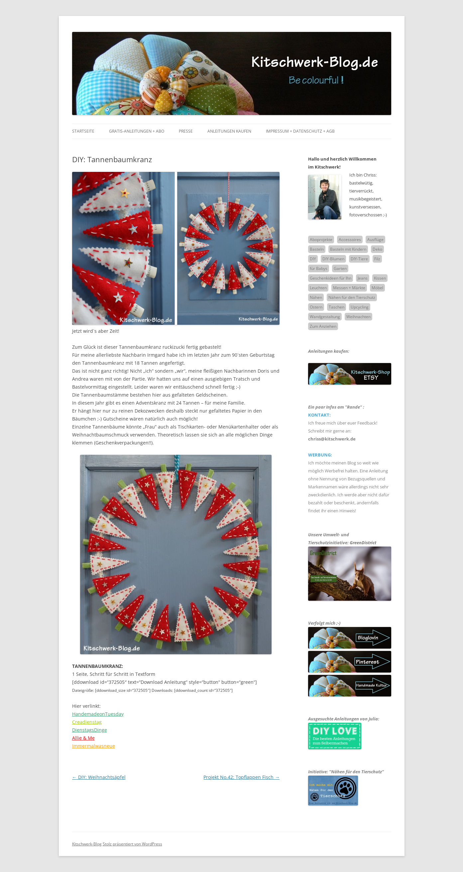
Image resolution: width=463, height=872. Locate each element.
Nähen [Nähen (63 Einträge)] (316, 297)
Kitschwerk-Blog (87, 844)
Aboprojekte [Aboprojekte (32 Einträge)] (321, 239)
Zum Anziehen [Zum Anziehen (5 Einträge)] (323, 326)
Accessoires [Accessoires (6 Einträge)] (350, 239)
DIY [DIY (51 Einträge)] (313, 259)
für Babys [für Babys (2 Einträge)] (318, 268)
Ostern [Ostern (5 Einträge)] (316, 307)
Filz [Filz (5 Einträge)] (377, 259)
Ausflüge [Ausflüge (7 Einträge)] (375, 239)
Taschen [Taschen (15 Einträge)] (336, 307)
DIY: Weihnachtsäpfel (99, 777)
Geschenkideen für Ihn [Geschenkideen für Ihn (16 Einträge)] (330, 278)
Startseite (83, 131)
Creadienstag (87, 722)
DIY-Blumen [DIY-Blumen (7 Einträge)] (333, 259)
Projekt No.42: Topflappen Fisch (241, 777)
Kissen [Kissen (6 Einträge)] (380, 278)
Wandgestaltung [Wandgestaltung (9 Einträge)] (325, 316)
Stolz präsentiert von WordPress (132, 844)
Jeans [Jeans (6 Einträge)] (363, 278)
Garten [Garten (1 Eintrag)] (340, 268)
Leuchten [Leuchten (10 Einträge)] (318, 288)
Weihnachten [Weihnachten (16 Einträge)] (358, 316)
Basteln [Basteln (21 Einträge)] (317, 249)
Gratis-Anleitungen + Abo (136, 131)
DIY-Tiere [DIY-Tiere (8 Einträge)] (359, 259)
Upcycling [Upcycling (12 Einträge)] (360, 307)
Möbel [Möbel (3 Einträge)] (377, 288)
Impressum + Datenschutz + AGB (300, 131)
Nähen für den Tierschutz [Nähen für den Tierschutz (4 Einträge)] (351, 297)
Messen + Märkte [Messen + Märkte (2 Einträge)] (349, 288)
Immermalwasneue (93, 746)
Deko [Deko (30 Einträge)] (377, 249)
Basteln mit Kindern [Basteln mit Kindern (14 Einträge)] (348, 249)
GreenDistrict (363, 543)
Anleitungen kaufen (229, 131)
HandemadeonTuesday (98, 714)
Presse (186, 131)
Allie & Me (83, 738)
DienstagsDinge (89, 730)
